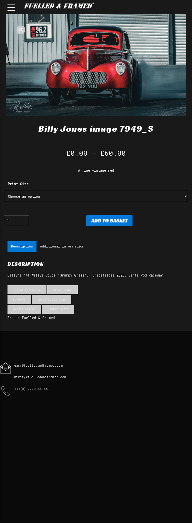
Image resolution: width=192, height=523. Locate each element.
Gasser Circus (24, 310)
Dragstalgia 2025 (52, 300)
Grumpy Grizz (58, 310)
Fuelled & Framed (38, 318)
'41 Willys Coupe (27, 290)
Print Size (18, 183)
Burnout (19, 300)
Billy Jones (62, 290)
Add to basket (109, 220)
